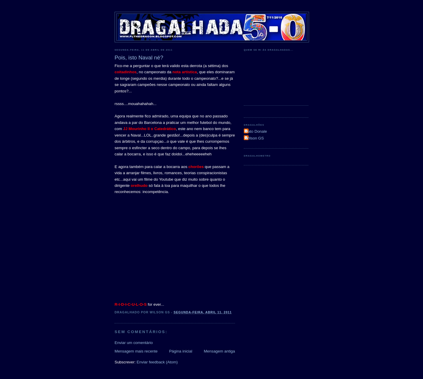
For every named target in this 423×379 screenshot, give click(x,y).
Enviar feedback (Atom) (157, 362)
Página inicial (180, 351)
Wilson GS (254, 138)
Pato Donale (256, 131)
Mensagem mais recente (136, 351)
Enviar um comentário (134, 342)
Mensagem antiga (219, 351)
